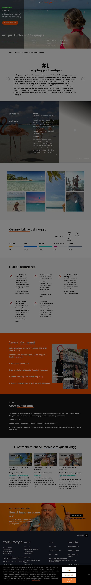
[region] (45, 575)
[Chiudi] (89, 575)
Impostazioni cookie (69, 569)
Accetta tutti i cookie (69, 580)
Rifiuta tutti (69, 575)
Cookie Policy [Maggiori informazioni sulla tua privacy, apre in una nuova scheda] (36, 580)
